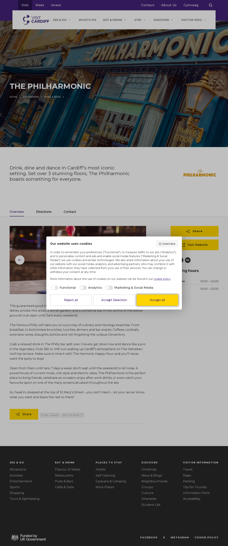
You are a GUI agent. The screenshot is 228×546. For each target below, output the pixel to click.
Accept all (157, 300)
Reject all (71, 300)
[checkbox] (63, 287)
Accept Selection (114, 300)
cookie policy (162, 279)
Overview (167, 243)
